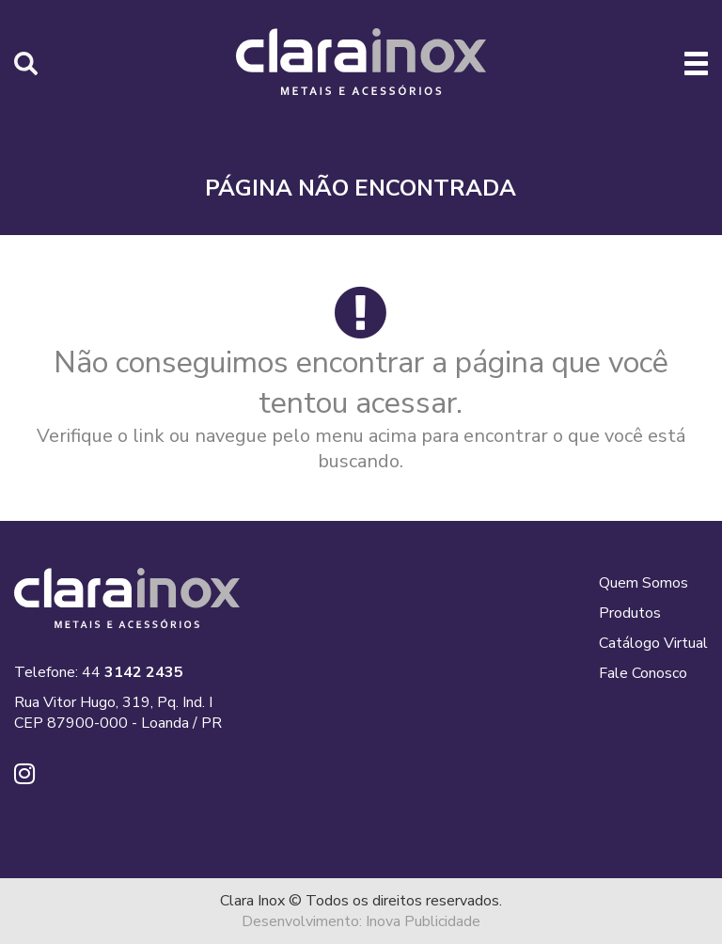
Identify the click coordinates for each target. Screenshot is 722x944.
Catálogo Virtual (653, 643)
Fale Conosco (643, 673)
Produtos (630, 613)
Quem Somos (643, 583)
